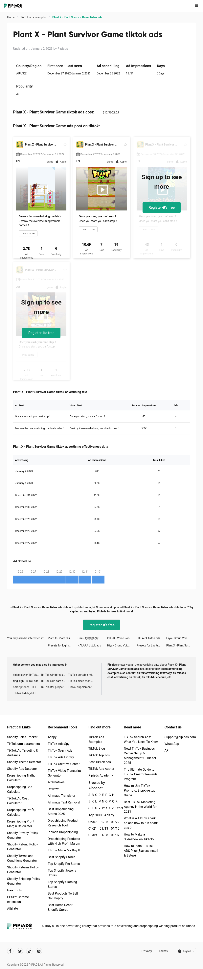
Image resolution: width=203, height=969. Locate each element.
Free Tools (14, 890)
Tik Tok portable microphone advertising (82, 674)
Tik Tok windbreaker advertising (54, 674)
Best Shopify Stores (61, 857)
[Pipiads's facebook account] (10, 951)
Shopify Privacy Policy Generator (22, 835)
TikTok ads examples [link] (33, 17)
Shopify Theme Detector (24, 762)
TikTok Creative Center (64, 764)
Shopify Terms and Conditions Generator (22, 858)
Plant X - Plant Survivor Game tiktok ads (63, 638)
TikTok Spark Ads (60, 750)
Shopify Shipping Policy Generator (23, 881)
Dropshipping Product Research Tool (63, 823)
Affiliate (12, 908)
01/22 (114, 822)
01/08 (103, 835)
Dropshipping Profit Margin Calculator (20, 824)
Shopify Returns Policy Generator (23, 869)
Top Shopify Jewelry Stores (62, 873)
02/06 (103, 822)
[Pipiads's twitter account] (20, 951)
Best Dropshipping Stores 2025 (61, 811)
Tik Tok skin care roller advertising (54, 680)
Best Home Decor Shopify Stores (60, 907)
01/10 (114, 828)
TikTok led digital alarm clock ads (27, 693)
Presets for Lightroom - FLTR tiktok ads (63, 645)
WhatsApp (172, 744)
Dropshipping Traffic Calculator (21, 778)
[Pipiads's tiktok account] (29, 951)
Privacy (146, 951)
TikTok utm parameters (23, 744)
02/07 (91, 822)
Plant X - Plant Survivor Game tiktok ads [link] (77, 17)
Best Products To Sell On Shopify (63, 896)
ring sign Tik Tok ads (25, 680)
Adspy (52, 737)
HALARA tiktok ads (148, 638)
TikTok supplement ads (82, 687)
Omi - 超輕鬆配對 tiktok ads (92, 638)
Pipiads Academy (100, 775)
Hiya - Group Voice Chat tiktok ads (181, 638)
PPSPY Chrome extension (18, 899)
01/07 (114, 835)
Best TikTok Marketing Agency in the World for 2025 (140, 806)
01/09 (91, 835)
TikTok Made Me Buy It (64, 850)
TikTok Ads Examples (96, 739)
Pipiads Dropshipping (63, 832)
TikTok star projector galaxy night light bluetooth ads (54, 687)
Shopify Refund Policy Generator (22, 846)
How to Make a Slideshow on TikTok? (139, 837)
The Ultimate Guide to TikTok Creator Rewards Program (141, 774)
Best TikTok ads (99, 762)
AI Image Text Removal (64, 802)
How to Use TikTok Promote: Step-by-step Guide (139, 790)
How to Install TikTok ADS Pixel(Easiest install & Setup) (141, 850)
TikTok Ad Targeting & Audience (22, 753)
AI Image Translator (61, 796)
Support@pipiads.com (180, 737)
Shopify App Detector (22, 769)
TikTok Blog (96, 748)
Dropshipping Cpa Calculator (19, 789)
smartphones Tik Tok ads (27, 687)
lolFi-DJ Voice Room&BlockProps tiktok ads (122, 638)
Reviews (53, 789)
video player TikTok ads (27, 674)
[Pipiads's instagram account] (39, 951)
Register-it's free (162, 207)
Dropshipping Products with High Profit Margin (64, 841)
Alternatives (56, 782)
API (167, 750)
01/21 (91, 828)
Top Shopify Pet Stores (64, 864)
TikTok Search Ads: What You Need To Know (141, 739)
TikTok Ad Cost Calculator (18, 801)
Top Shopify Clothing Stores (62, 884)
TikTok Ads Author (101, 769)
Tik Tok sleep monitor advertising (82, 680)
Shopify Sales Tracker (22, 737)
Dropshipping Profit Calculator (20, 812)
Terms (163, 951)
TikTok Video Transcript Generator (64, 773)
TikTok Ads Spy (58, 744)
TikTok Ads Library (61, 757)
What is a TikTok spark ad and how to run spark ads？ (141, 823)
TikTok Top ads (99, 755)
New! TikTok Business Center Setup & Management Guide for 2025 (140, 756)
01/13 (103, 828)
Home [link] (11, 17)
